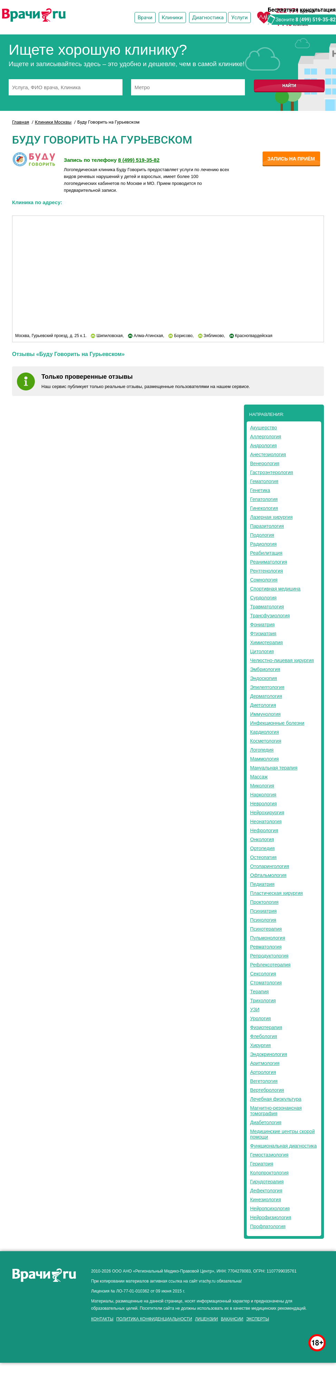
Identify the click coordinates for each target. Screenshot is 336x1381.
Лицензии (206, 1319)
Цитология (262, 651)
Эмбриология (265, 669)
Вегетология (264, 1081)
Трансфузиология (270, 615)
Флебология (263, 1036)
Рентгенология (266, 571)
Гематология (264, 481)
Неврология (263, 803)
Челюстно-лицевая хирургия (282, 660)
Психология (263, 920)
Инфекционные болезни (277, 723)
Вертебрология (267, 1090)
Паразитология (267, 526)
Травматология (267, 606)
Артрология (263, 1072)
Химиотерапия (266, 642)
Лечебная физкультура (276, 1099)
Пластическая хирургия (276, 893)
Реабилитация (266, 553)
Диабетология (265, 1122)
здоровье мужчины (85, 1325)
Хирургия (260, 1045)
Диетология (263, 705)
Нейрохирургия (267, 812)
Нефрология (264, 830)
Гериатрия (261, 1163)
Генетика (260, 490)
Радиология (263, 544)
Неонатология (265, 821)
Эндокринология (268, 1054)
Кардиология (264, 732)
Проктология (264, 902)
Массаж (259, 777)
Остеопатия (263, 857)
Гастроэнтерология (271, 472)
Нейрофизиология (270, 1217)
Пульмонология (267, 938)
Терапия (259, 991)
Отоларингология (269, 866)
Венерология (264, 463)
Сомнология (263, 580)
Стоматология (266, 982)
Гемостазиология (269, 1155)
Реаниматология (268, 562)
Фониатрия (262, 624)
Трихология (263, 1000)
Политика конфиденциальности (154, 1319)
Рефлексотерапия (270, 964)
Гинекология (264, 508)
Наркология (263, 794)
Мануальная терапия (273, 768)
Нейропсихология (270, 1208)
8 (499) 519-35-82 (316, 19)
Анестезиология (268, 454)
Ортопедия (262, 848)
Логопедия (262, 750)
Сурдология (263, 597)
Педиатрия (262, 884)
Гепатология (264, 499)
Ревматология (265, 947)
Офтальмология (268, 875)
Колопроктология (269, 1172)
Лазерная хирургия (271, 517)
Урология (260, 1018)
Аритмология (264, 1063)
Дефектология (266, 1190)
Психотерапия (266, 929)
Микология (262, 785)
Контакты (102, 1319)
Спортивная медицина (275, 589)
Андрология (263, 445)
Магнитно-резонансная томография (276, 1110)
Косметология (265, 741)
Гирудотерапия (267, 1181)
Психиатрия (263, 911)
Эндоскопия (263, 678)
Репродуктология (269, 956)
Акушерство (263, 427)
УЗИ (254, 1009)
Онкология (262, 839)
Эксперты (257, 1319)
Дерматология (266, 696)
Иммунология (265, 714)
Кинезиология (265, 1199)
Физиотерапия (266, 1027)
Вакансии (232, 1319)
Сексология (263, 973)
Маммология (264, 759)
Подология (262, 535)
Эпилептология (267, 687)
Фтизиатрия (263, 633)
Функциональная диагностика (283, 1146)
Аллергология (265, 436)
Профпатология (268, 1226)
